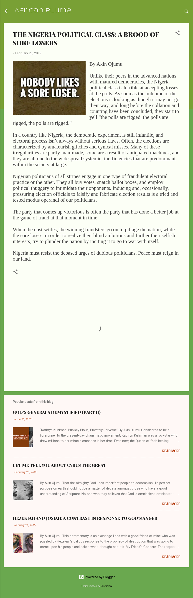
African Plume (43, 10)
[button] (177, 33)
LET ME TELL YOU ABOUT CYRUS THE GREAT (59, 465)
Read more (171, 451)
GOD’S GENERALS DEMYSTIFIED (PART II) (57, 412)
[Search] (186, 12)
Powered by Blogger (97, 577)
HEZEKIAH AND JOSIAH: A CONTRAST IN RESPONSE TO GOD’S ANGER (85, 518)
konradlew (106, 586)
